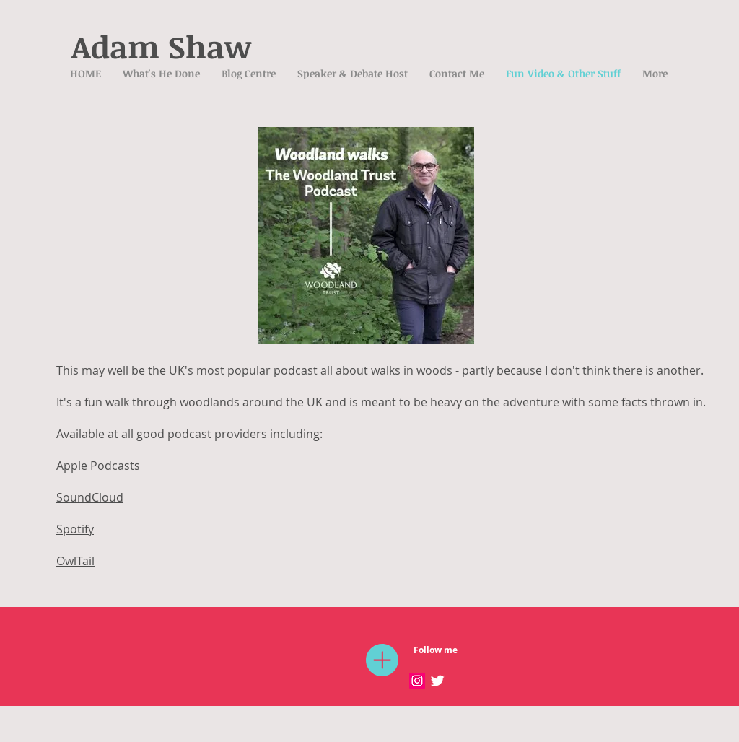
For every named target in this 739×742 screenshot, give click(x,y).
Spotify (75, 529)
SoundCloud (89, 497)
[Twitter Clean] (437, 681)
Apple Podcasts (98, 465)
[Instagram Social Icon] (417, 681)
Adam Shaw (161, 46)
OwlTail (75, 561)
